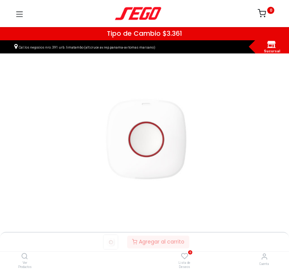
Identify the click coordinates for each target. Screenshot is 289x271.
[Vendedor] (264, 256)
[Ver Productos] (24, 257)
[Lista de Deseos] (184, 256)
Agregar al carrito (158, 241)
